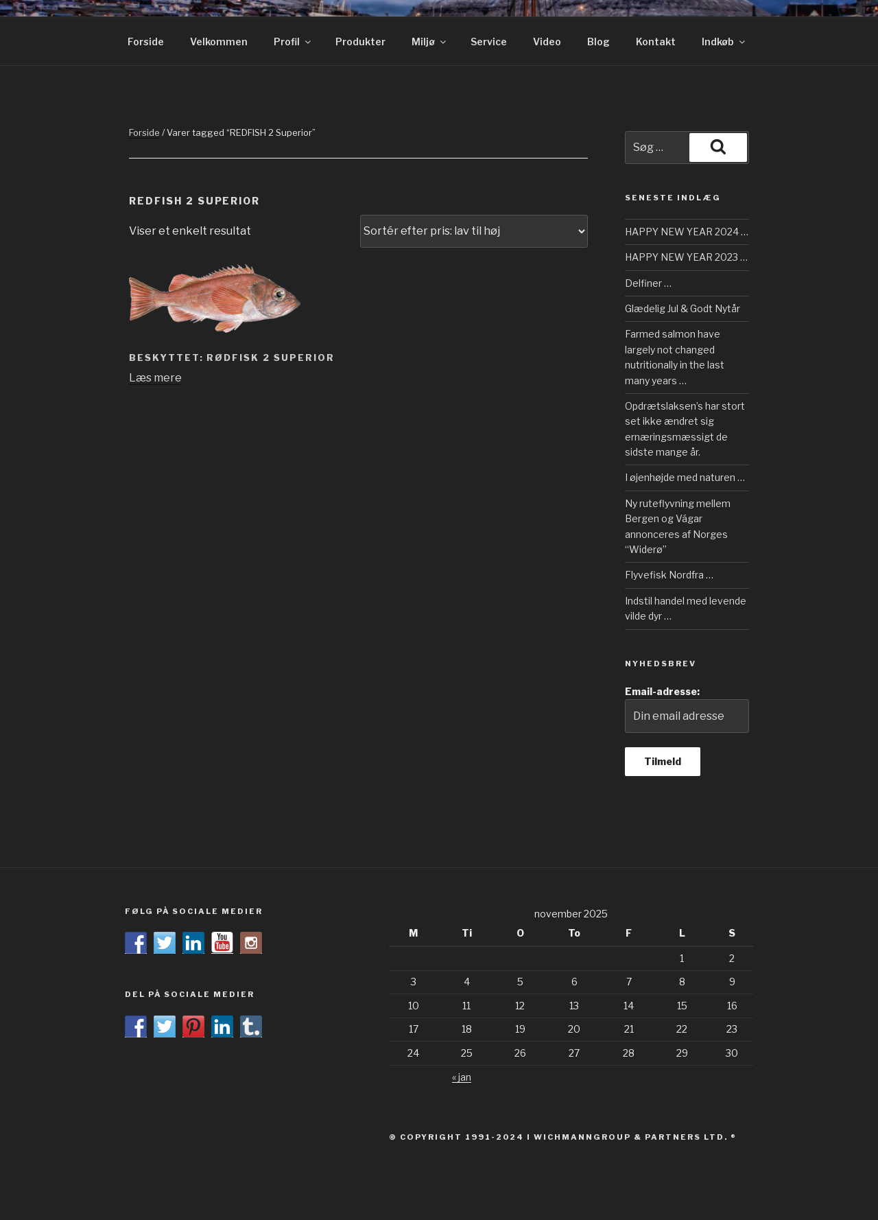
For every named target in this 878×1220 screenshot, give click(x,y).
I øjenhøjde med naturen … (685, 477)
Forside (146, 41)
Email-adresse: (687, 709)
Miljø (430, 41)
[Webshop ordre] (474, 231)
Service (489, 41)
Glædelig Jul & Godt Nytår (682, 308)
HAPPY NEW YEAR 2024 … (686, 231)
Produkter (360, 41)
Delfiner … (648, 283)
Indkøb (724, 41)
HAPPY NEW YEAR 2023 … (686, 257)
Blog (598, 41)
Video (547, 41)
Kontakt (656, 41)
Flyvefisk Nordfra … (669, 574)
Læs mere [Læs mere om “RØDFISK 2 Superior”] (155, 377)
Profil (293, 41)
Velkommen (219, 41)
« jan (461, 1077)
